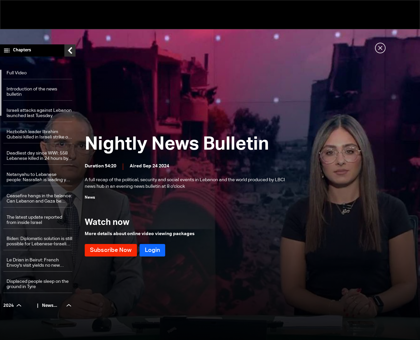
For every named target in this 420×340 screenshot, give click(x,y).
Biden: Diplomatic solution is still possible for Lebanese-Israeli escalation (39, 241)
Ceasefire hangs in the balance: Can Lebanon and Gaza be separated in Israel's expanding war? (39, 199)
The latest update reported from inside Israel (34, 220)
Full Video (17, 73)
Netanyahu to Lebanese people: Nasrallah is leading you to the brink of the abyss (39, 177)
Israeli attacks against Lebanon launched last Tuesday (39, 113)
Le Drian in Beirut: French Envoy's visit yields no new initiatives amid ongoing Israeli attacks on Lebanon (38, 263)
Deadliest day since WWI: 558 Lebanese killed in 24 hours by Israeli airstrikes (37, 156)
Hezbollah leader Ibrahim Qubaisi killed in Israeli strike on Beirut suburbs (39, 135)
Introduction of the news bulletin (32, 92)
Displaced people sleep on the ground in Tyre (38, 284)
